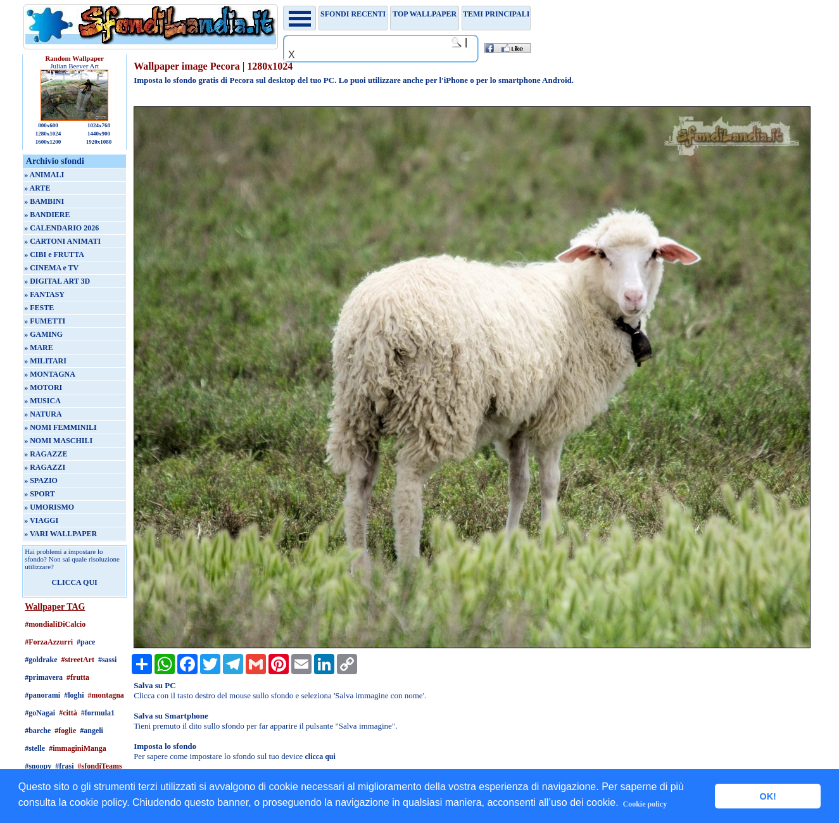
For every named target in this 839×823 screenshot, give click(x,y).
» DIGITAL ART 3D (57, 281)
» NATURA (42, 414)
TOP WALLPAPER (425, 13)
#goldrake (41, 659)
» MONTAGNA (49, 374)
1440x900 (98, 133)
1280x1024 (48, 133)
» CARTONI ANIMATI (62, 241)
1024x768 (98, 125)
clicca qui (320, 756)
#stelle (35, 748)
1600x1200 (48, 142)
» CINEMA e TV (51, 267)
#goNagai (40, 712)
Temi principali (496, 13)
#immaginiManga (77, 748)
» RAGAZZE (45, 453)
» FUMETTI (44, 321)
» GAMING (43, 334)
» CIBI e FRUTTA (54, 254)
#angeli (91, 730)
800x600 (48, 125)
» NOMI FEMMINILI (60, 427)
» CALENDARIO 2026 (61, 227)
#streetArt (77, 659)
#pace (86, 642)
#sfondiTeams (99, 766)
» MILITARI (45, 360)
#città (68, 712)
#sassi (107, 659)
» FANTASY (44, 294)
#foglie (65, 730)
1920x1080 (99, 142)
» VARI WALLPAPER (60, 533)
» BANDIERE (47, 214)
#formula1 (98, 712)
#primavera (44, 677)
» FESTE (39, 307)
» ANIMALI (44, 174)
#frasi (64, 766)
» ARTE (37, 188)
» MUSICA (42, 400)
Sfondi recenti (353, 13)
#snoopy (38, 766)
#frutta (77, 677)
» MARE (38, 347)
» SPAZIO (41, 480)
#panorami (42, 695)
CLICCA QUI (74, 582)
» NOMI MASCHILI (58, 440)
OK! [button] (767, 796)
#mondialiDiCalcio (55, 624)
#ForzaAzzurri (49, 642)
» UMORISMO (49, 507)
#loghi (74, 695)
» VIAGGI (41, 520)
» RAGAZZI (44, 467)
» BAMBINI (44, 201)
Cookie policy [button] (645, 804)
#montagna (105, 695)
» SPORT (39, 493)
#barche (38, 730)
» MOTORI (43, 387)
